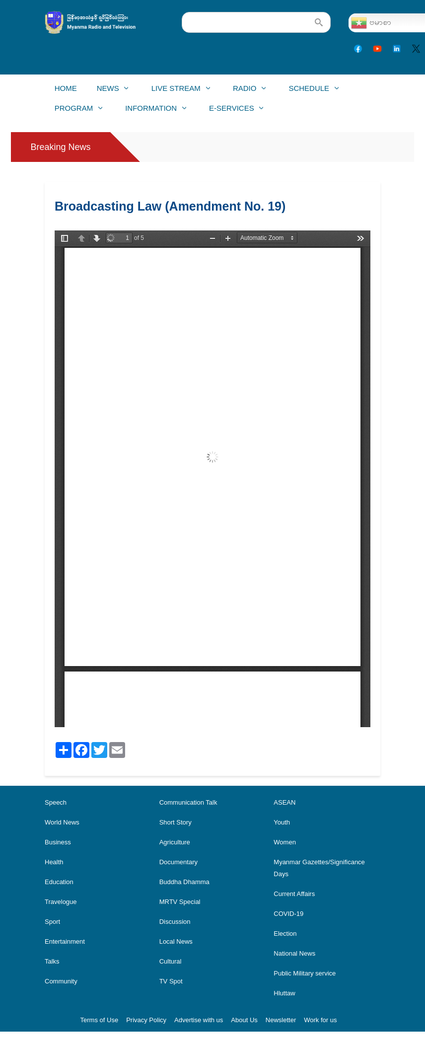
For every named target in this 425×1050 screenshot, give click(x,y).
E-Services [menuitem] (231, 111)
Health (54, 862)
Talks (52, 961)
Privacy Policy (146, 1020)
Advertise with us (198, 1020)
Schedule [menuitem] (308, 91)
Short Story (175, 822)
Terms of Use (99, 1020)
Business (58, 842)
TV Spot (171, 981)
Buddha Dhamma (184, 882)
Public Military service (305, 973)
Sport (52, 921)
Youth (282, 822)
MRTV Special (180, 901)
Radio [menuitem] (244, 91)
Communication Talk (188, 802)
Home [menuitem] (66, 88)
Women (285, 842)
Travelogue (61, 901)
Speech (56, 802)
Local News (176, 941)
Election (285, 933)
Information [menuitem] (150, 111)
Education (59, 882)
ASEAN (284, 802)
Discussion (175, 921)
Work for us (320, 1020)
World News (62, 822)
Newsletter (281, 1020)
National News (294, 953)
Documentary (178, 862)
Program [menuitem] (73, 111)
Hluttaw (284, 993)
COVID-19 (288, 913)
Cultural (170, 961)
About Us (244, 1020)
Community (61, 981)
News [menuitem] (108, 91)
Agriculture (174, 842)
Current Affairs (294, 894)
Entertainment (65, 941)
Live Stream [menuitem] (176, 91)
